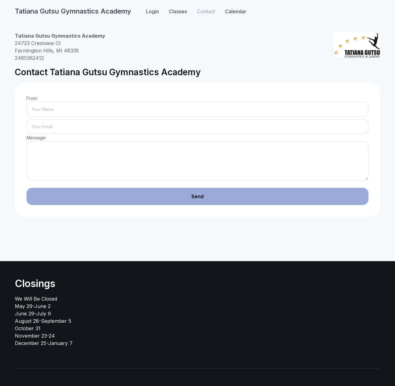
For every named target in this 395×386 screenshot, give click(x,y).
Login (152, 11)
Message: (36, 137)
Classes (178, 11)
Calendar (235, 11)
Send (197, 196)
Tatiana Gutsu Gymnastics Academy (73, 11)
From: (32, 98)
